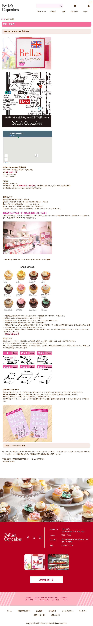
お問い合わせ (74, 12)
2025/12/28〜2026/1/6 (27, 186)
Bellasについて (41, 12)
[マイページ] (89, 6)
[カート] (75, 6)
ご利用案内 (52, 12)
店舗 (63, 12)
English (85, 12)
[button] (90, 2)
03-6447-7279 (11, 172)
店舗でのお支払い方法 (12, 334)
